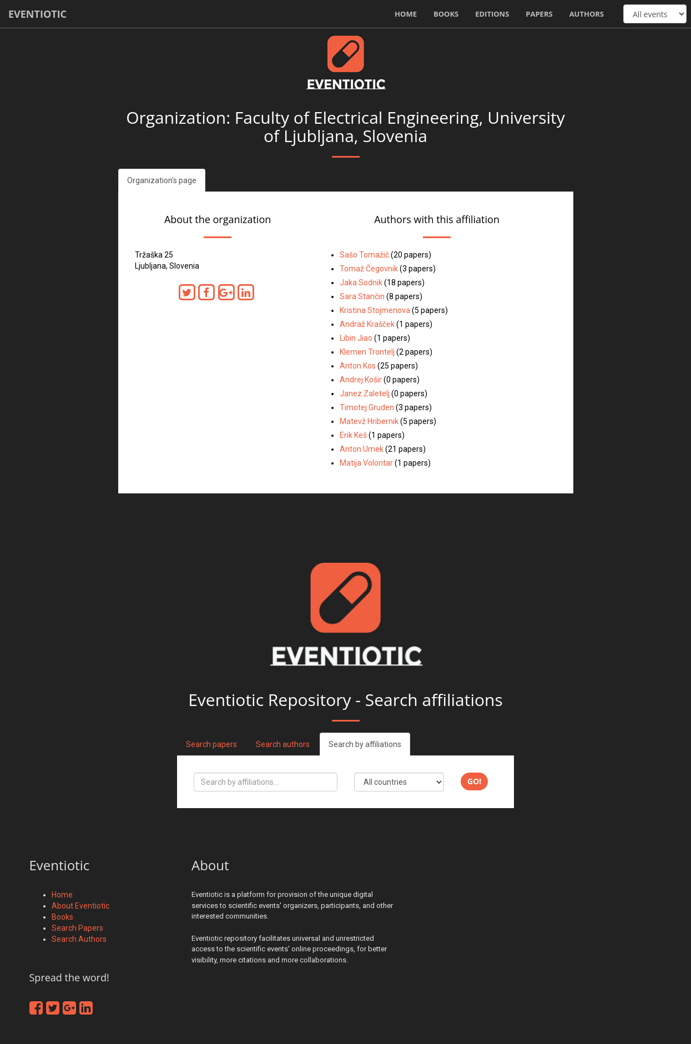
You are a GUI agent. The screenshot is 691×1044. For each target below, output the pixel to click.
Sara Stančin (362, 296)
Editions (492, 14)
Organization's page (161, 180)
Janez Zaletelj (365, 393)
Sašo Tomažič (364, 254)
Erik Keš (353, 435)
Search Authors (79, 939)
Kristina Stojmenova (375, 310)
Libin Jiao (356, 338)
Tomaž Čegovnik (369, 268)
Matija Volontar (366, 462)
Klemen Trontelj (367, 351)
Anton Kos (358, 365)
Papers (539, 14)
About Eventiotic (80, 905)
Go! (474, 781)
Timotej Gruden (367, 407)
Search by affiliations (365, 744)
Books (445, 14)
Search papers (211, 744)
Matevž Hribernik (369, 421)
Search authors (283, 744)
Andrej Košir (361, 379)
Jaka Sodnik (361, 282)
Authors (586, 14)
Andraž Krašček (367, 324)
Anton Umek (362, 449)
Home (406, 14)
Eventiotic (37, 14)
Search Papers (77, 928)
